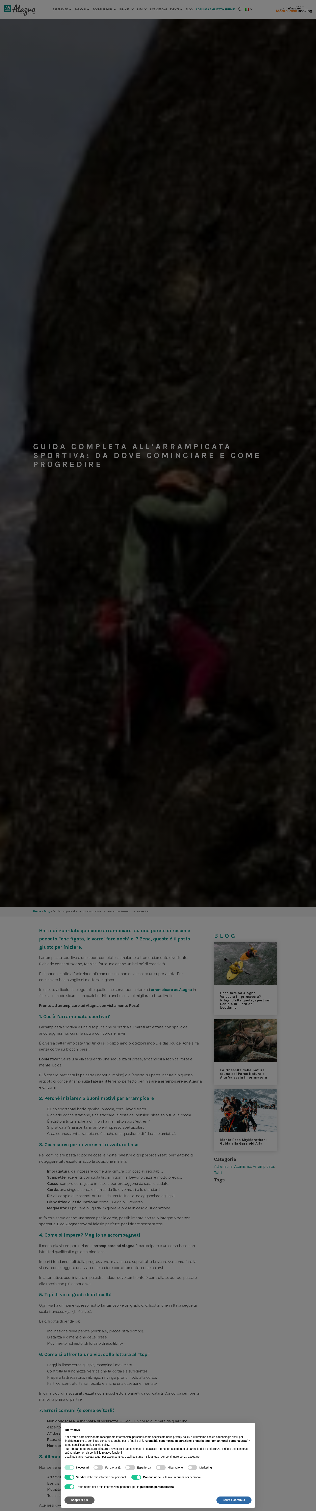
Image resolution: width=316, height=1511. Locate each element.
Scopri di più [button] (79, 1500)
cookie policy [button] (101, 1444)
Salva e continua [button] (234, 1500)
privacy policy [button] (181, 1437)
